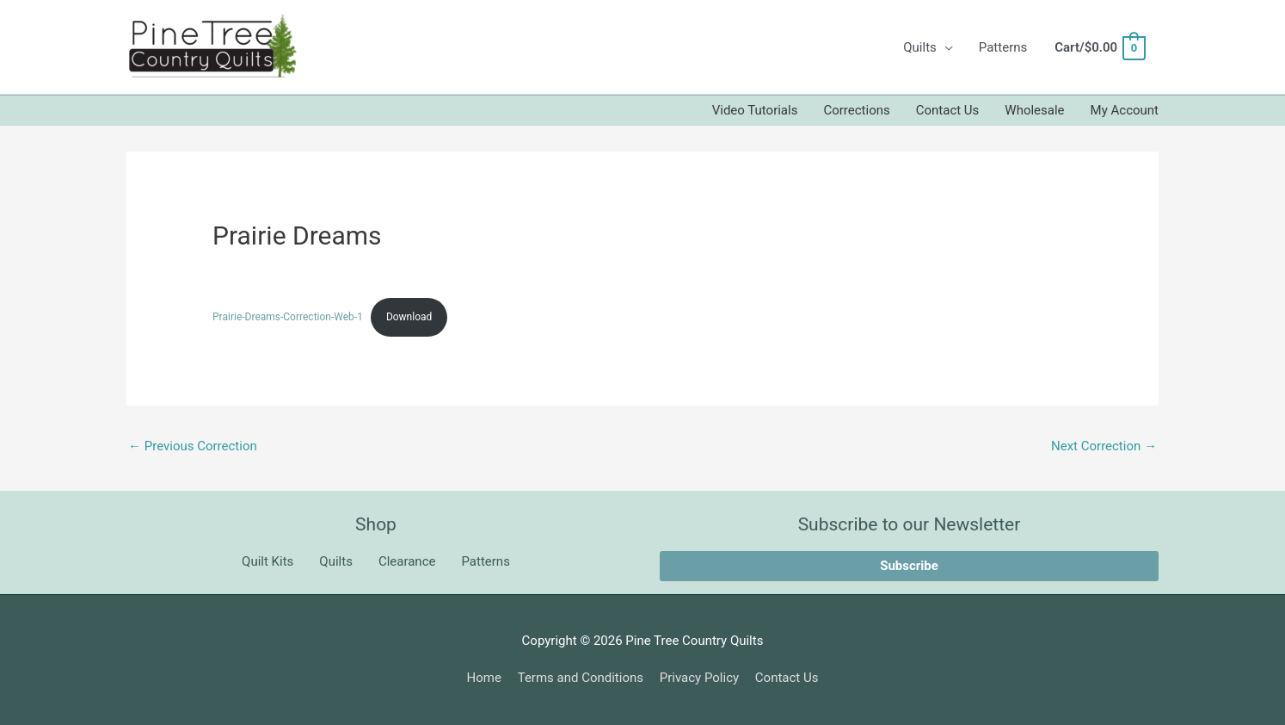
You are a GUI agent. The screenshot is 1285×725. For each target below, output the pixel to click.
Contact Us (948, 110)
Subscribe (909, 565)
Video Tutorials (755, 110)
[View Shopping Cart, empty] (1099, 47)
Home (484, 677)
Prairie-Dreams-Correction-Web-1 (287, 317)
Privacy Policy (699, 677)
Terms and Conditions (580, 677)
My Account (1125, 110)
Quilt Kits (267, 561)
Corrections (856, 110)
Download (409, 317)
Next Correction (1104, 446)
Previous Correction (192, 446)
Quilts (920, 47)
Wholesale (1034, 110)
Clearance (407, 561)
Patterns (1003, 47)
